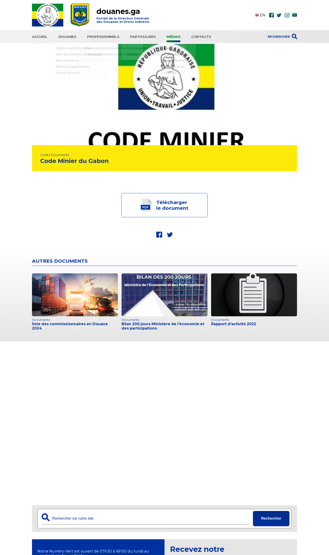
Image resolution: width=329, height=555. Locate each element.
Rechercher (271, 517)
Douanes (67, 36)
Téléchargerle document (172, 204)
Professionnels (103, 36)
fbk (271, 15)
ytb (294, 15)
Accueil (40, 36)
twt (279, 15)
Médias (173, 36)
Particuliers (143, 36)
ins (286, 15)
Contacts (201, 36)
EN (260, 15)
